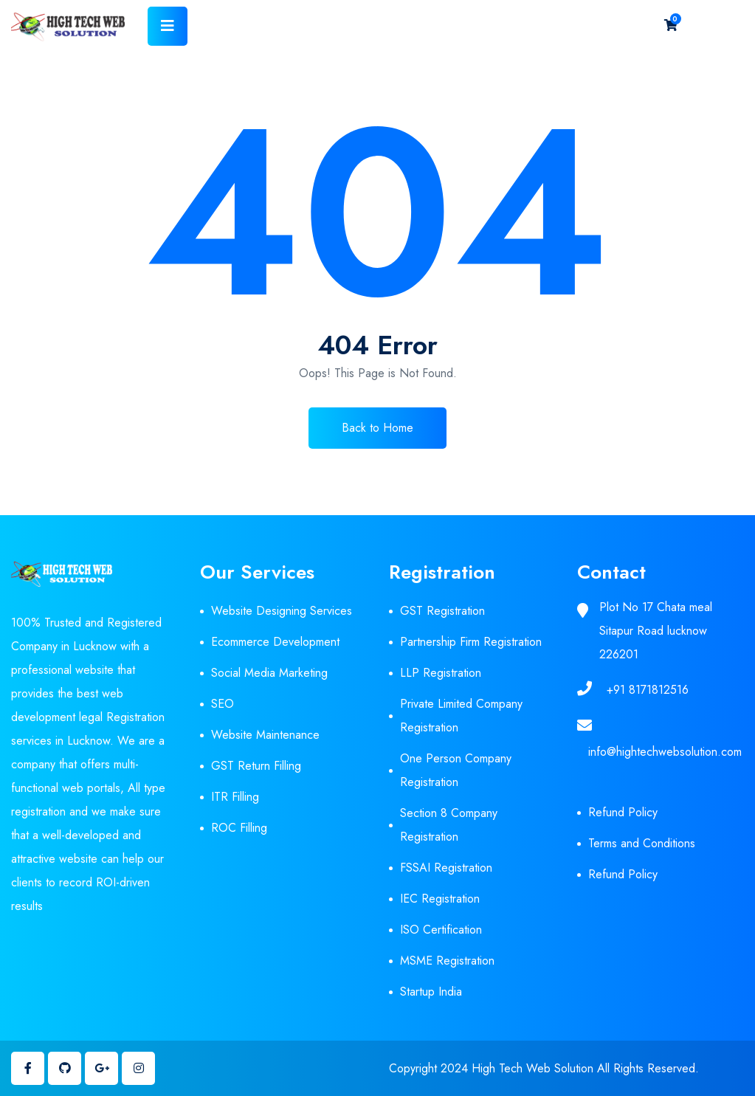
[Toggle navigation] (167, 26)
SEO (222, 703)
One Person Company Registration (455, 770)
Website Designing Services (281, 610)
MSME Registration (447, 960)
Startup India (431, 991)
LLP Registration (440, 672)
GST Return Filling (256, 765)
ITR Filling (235, 796)
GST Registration (442, 610)
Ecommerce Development (275, 641)
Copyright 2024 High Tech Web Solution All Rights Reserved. (544, 1068)
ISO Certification (441, 929)
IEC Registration (440, 898)
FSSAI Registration (446, 867)
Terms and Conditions (641, 843)
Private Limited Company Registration (461, 715)
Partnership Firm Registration (471, 641)
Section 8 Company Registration (448, 824)
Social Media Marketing (269, 672)
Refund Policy (623, 812)
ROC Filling (239, 827)
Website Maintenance (265, 734)
